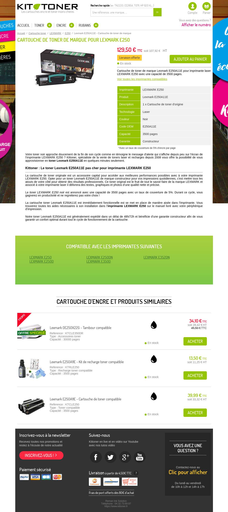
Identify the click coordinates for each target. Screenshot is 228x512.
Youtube (140, 457)
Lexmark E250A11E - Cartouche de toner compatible (85, 399)
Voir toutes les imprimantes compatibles (142, 79)
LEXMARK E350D (98, 261)
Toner (39, 25)
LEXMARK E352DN (157, 257)
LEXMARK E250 (40, 257)
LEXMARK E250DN (99, 257)
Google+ (125, 457)
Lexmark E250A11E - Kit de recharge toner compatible (87, 361)
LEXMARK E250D (41, 261)
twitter (111, 457)
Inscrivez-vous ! (39, 455)
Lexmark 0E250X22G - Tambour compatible (80, 327)
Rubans (85, 25)
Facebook (96, 457)
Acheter (195, 341)
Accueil (23, 25)
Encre (62, 25)
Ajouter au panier (190, 59)
